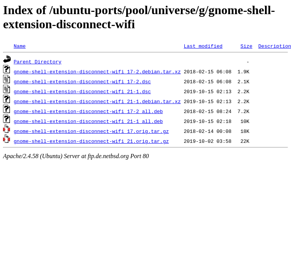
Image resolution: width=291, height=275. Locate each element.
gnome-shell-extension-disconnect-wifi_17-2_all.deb (88, 111)
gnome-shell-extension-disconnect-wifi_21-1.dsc (82, 91)
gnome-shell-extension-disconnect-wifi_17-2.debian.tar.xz (97, 71)
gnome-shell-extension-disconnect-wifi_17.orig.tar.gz (91, 131)
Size (246, 45)
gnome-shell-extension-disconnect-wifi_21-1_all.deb (88, 121)
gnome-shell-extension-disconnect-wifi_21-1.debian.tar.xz (97, 101)
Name (20, 45)
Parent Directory (38, 61)
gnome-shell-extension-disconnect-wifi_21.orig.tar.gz (91, 141)
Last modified (203, 45)
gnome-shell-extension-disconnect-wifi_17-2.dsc (82, 81)
